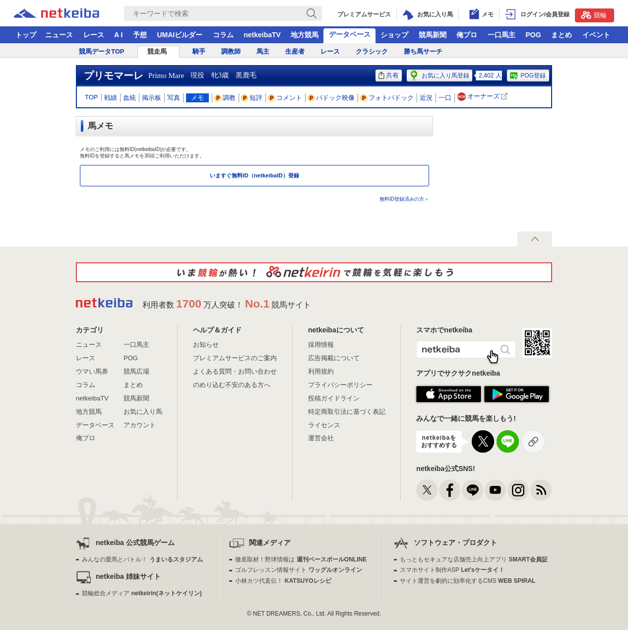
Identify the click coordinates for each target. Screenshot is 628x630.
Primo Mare (166, 75)
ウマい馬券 (92, 371)
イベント (596, 35)
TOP (91, 97)
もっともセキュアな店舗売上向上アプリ (474, 559)
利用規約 (321, 371)
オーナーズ (483, 96)
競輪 (594, 15)
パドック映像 (331, 97)
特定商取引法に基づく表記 (346, 411)
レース (93, 35)
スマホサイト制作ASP (452, 569)
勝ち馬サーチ (423, 51)
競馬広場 (136, 371)
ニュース (59, 35)
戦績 (110, 97)
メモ (197, 97)
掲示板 (151, 97)
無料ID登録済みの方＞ (404, 199)
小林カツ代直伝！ (283, 580)
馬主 (262, 51)
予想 (140, 35)
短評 (252, 97)
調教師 (231, 51)
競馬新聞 (432, 35)
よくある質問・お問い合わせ (235, 371)
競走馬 (157, 51)
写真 (173, 97)
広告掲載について (334, 358)
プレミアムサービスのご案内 (235, 358)
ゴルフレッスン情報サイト (298, 569)
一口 (445, 97)
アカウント (140, 425)
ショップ (394, 35)
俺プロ (466, 35)
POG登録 (527, 75)
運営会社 (321, 438)
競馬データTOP (102, 51)
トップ (25, 35)
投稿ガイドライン (334, 398)
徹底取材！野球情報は (301, 559)
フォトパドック (387, 97)
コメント (285, 97)
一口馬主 (501, 35)
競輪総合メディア (141, 593)
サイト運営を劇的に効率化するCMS (467, 580)
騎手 (198, 51)
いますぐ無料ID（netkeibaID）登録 (254, 175)
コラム (223, 35)
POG (533, 35)
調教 (225, 97)
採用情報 (321, 344)
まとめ (561, 35)
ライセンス (324, 425)
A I (118, 35)
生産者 (295, 51)
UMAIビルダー (179, 35)
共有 (388, 75)
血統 (129, 97)
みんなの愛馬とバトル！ (142, 559)
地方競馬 (304, 35)
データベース (350, 34)
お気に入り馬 (143, 411)
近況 (426, 97)
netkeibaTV (262, 35)
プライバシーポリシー (340, 385)
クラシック (372, 51)
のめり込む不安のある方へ (231, 385)
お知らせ (206, 344)
